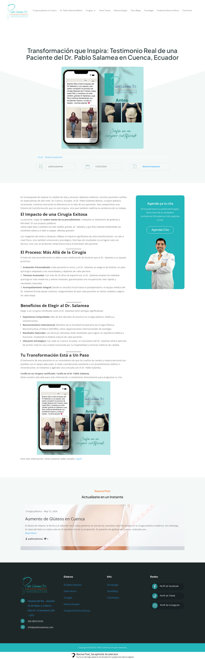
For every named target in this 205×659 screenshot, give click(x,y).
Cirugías (89, 10)
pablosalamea (35, 538)
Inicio (40, 157)
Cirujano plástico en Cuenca (45, 10)
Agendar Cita (160, 229)
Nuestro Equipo (120, 10)
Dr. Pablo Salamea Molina (71, 10)
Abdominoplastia (53, 157)
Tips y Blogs (136, 10)
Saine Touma (105, 10)
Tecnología (149, 10)
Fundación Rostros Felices (168, 10)
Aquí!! (79, 458)
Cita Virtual (187, 10)
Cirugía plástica (34, 511)
